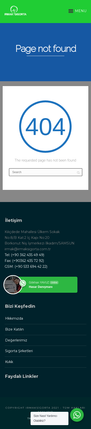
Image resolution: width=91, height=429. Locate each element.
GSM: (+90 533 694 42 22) (26, 266)
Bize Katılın (14, 329)
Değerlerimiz (16, 340)
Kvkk (9, 362)
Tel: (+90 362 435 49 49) (24, 255)
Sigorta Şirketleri (19, 351)
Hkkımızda (14, 318)
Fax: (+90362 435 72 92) (24, 261)
